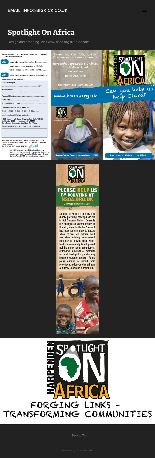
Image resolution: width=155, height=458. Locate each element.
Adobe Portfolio (84, 450)
